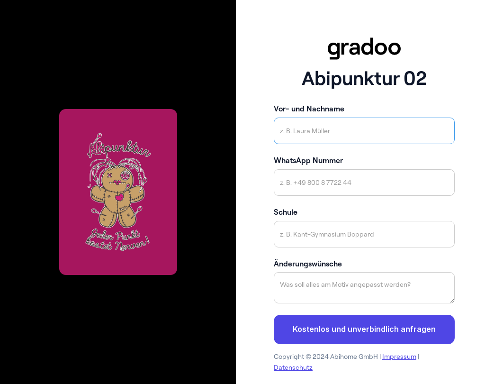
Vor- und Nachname (309, 108)
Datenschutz (293, 367)
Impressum (399, 356)
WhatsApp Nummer (308, 160)
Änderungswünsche (308, 263)
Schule (285, 212)
